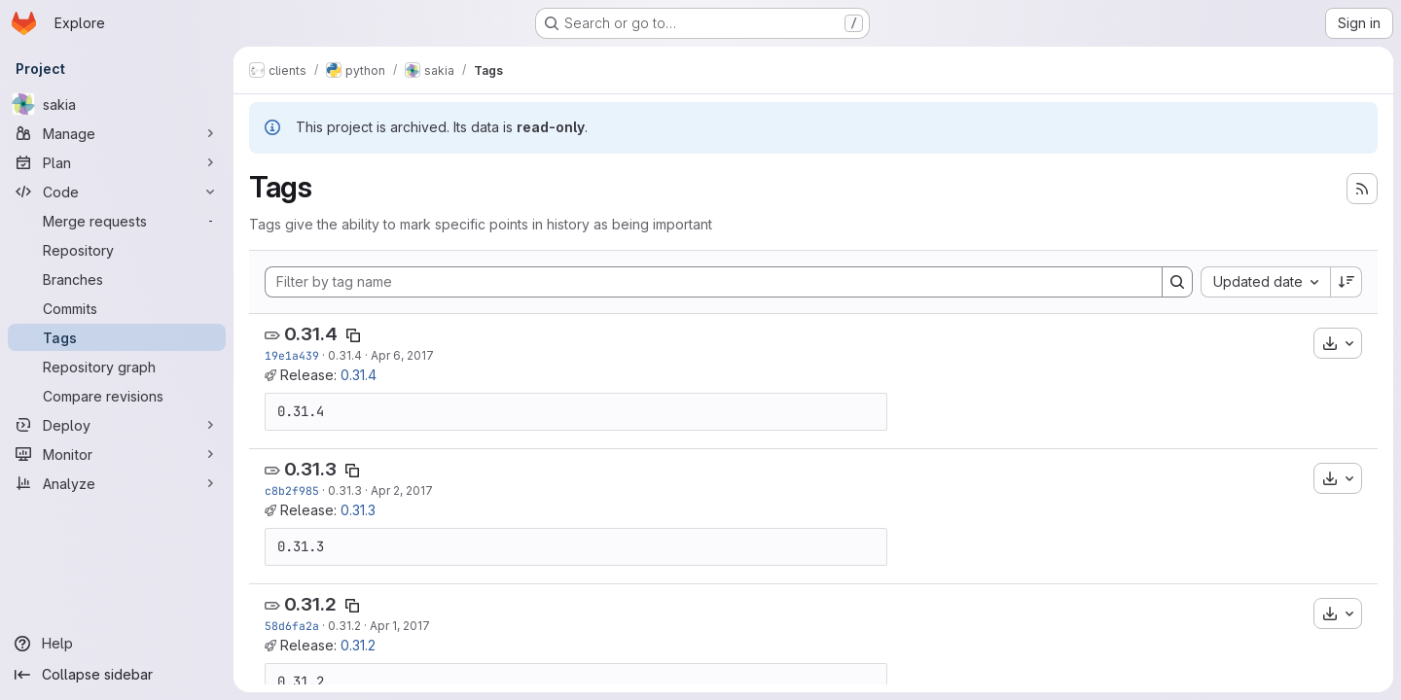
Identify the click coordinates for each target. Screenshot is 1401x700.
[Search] (1177, 282)
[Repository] (117, 249)
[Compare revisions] (117, 395)
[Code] (117, 191)
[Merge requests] (117, 220)
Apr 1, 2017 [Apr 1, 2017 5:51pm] (400, 625)
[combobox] (1265, 282)
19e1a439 (292, 355)
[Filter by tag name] (714, 282)
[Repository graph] (117, 366)
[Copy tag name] (353, 335)
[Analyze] (117, 483)
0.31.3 (310, 469)
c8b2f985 (292, 490)
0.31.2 (310, 604)
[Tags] (117, 337)
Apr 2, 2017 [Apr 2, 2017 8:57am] (402, 490)
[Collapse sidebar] (117, 674)
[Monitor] (117, 454)
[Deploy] (117, 424)
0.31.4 (311, 334)
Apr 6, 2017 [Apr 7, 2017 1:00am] (402, 355)
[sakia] (117, 104)
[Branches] (117, 279)
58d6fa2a (292, 625)
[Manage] (117, 133)
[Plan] (117, 162)
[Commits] (117, 308)
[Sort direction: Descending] (1346, 282)
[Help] (117, 643)
